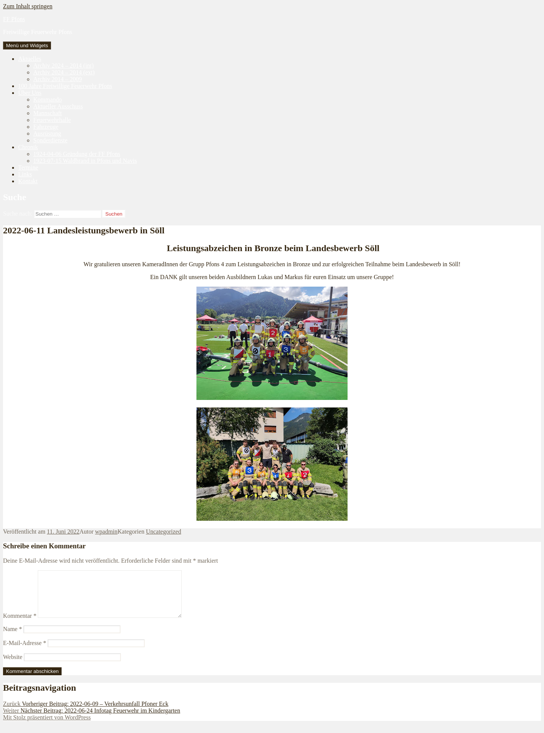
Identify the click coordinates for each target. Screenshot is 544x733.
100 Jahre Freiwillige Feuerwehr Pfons (65, 86)
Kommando (47, 99)
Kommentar (19, 625)
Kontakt (28, 181)
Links (25, 174)
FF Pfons (14, 19)
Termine (28, 167)
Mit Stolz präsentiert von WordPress (47, 726)
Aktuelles (29, 59)
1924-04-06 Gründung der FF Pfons (76, 154)
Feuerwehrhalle (52, 120)
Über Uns (30, 93)
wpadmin (106, 531)
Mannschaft (47, 113)
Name (12, 638)
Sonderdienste (50, 140)
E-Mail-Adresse (24, 652)
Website (12, 666)
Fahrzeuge (46, 126)
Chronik (28, 147)
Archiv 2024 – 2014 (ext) (64, 72)
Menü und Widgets (27, 45)
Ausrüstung (47, 133)
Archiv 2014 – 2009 (57, 79)
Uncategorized (163, 531)
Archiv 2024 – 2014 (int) (63, 65)
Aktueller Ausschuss (58, 106)
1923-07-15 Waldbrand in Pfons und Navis (85, 160)
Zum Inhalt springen (28, 6)
